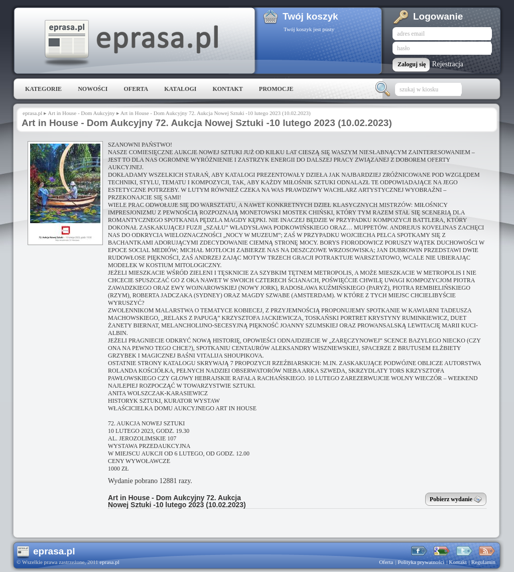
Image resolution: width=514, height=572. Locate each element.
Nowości (92, 88)
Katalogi (180, 88)
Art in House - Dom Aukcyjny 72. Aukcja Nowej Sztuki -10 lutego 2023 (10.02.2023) (177, 501)
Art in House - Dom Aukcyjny (81, 113)
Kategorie (43, 88)
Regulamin (483, 562)
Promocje (276, 88)
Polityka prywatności (421, 562)
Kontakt (227, 88)
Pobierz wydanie (456, 500)
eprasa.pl (130, 43)
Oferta (135, 88)
